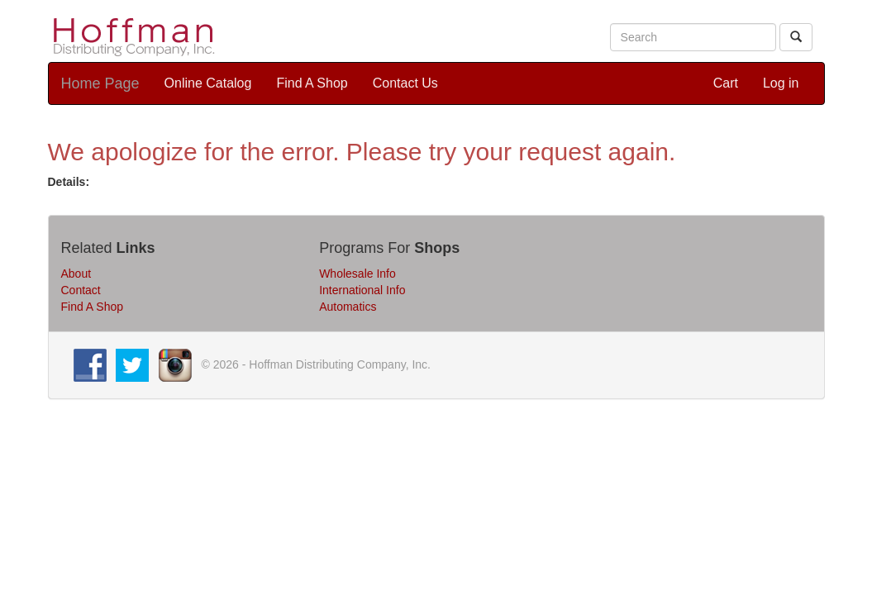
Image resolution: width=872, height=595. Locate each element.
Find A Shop (311, 83)
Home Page (100, 83)
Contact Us (405, 83)
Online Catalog (208, 83)
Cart (725, 83)
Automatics (347, 306)
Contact (81, 290)
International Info (362, 290)
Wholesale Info (357, 273)
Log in (781, 83)
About (76, 273)
